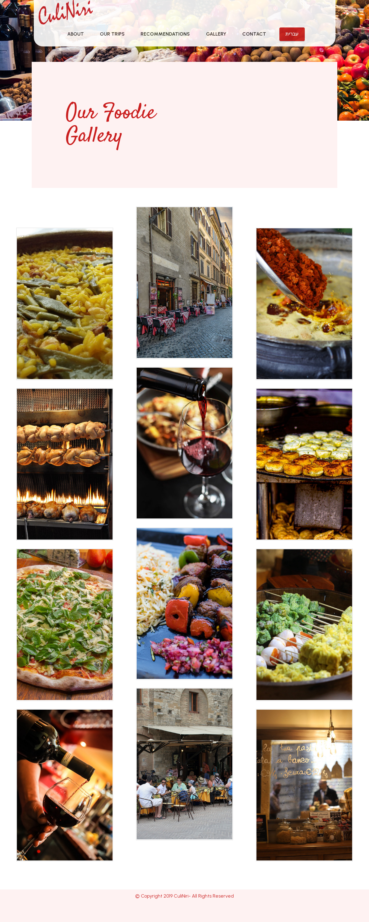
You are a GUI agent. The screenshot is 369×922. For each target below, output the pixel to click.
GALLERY (216, 34)
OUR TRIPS (112, 34)
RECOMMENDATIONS (165, 34)
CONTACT (254, 34)
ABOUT (75, 34)
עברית (291, 34)
